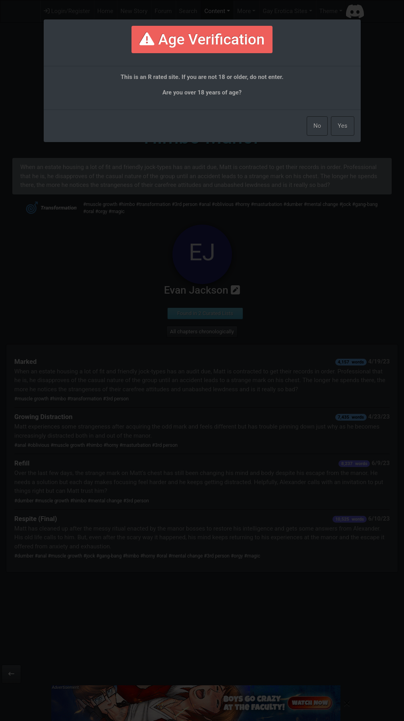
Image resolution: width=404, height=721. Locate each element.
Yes (342, 125)
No (317, 125)
